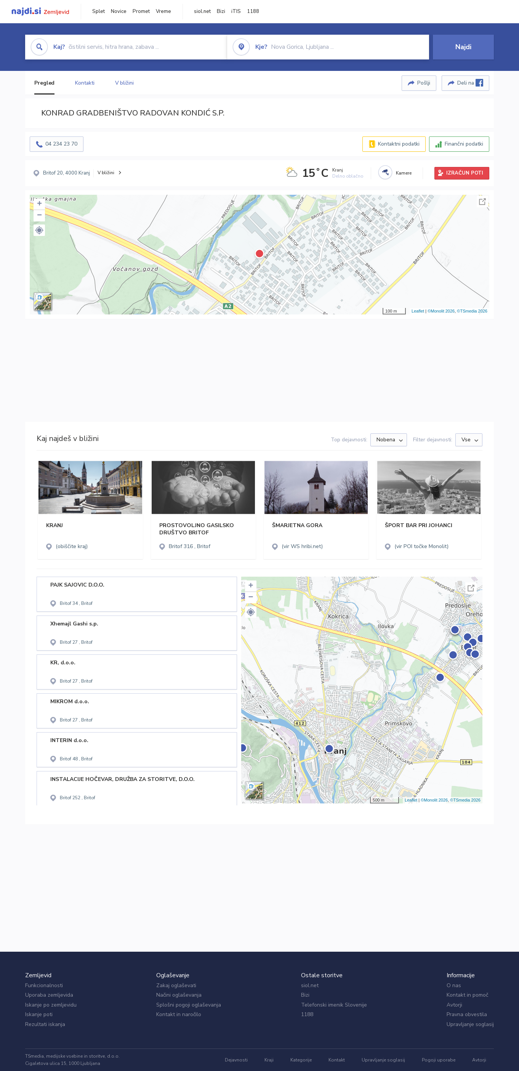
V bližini (124, 83)
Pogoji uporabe (438, 1060)
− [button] (39, 215)
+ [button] (39, 204)
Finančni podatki (464, 144)
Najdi (463, 46)
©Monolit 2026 (441, 311)
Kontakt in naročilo (178, 1014)
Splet (98, 11)
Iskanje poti (39, 1014)
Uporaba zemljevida (49, 995)
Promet (141, 11)
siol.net (202, 11)
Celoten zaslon (482, 201)
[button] (39, 230)
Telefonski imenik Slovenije (334, 1004)
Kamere (404, 173)
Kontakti (84, 83)
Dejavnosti (236, 1060)
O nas (454, 985)
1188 (253, 11)
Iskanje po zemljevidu (51, 1004)
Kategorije (301, 1060)
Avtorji (454, 1004)
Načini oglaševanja (179, 995)
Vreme (163, 11)
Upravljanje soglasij (470, 1024)
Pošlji (423, 83)
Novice (119, 11)
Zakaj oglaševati (176, 985)
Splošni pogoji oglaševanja (188, 1004)
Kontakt (336, 1060)
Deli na (470, 83)
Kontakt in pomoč (467, 995)
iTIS (236, 11)
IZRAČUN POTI (464, 173)
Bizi (221, 11)
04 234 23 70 (61, 144)
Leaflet (418, 311)
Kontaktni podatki (399, 144)
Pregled (44, 83)
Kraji (269, 1060)
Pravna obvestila (467, 1014)
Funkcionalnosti (44, 985)
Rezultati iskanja (45, 1024)
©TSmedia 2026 (472, 311)
